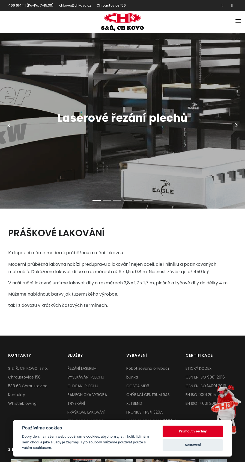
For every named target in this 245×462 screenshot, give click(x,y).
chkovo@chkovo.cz (75, 5)
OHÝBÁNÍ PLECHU (82, 386)
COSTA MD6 (137, 386)
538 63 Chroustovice (27, 386)
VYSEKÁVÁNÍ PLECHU (85, 377)
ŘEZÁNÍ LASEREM (82, 368)
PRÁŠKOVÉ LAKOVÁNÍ (86, 412)
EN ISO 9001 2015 (201, 394)
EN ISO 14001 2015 (201, 403)
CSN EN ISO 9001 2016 (205, 377)
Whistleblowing (22, 403)
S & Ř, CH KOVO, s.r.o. (28, 368)
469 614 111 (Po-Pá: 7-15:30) (31, 5)
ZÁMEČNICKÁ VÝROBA (87, 394)
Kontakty (16, 394)
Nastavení (193, 445)
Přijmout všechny (193, 431)
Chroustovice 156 (111, 5)
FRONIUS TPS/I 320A (144, 412)
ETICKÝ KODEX (199, 368)
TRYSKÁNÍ (76, 403)
